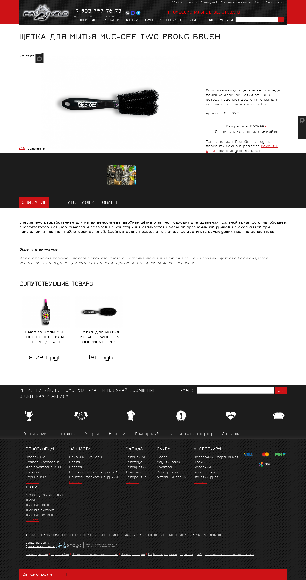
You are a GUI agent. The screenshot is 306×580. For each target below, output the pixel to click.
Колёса (75, 467)
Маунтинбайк (168, 462)
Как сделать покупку (190, 434)
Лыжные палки (38, 505)
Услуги (226, 20)
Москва (257, 126)
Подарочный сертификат (216, 457)
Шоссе (162, 457)
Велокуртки (136, 467)
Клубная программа (162, 554)
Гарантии (186, 554)
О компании (35, 434)
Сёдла (74, 462)
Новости (191, 2)
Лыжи (191, 20)
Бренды (208, 20)
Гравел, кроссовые (43, 462)
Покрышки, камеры (85, 457)
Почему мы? (209, 2)
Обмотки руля (206, 477)
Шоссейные (35, 457)
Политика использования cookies (229, 554)
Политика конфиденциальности (95, 554)
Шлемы (199, 462)
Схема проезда (37, 554)
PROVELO (46, 13)
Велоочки (202, 467)
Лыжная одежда (40, 510)
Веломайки (135, 457)
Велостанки (204, 472)
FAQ (199, 554)
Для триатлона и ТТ (43, 467)
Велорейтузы (137, 477)
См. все (32, 482)
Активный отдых (171, 477)
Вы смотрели (46, 574)
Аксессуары (170, 20)
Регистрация (275, 2)
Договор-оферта (133, 554)
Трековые (34, 472)
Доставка (227, 2)
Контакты (244, 2)
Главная (26, 29)
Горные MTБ (36, 477)
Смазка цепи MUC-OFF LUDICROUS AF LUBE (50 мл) (46, 337)
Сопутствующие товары (87, 203)
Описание (34, 203)
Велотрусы (135, 462)
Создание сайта (37, 543)
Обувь (149, 20)
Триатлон (134, 472)
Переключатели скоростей (93, 472)
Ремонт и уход (70, 29)
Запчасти (110, 20)
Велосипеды (85, 20)
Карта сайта (60, 554)
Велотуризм (167, 472)
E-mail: (185, 391)
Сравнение (36, 149)
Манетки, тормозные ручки (93, 477)
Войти (258, 2)
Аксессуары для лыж (45, 495)
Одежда (131, 20)
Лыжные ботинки (40, 515)
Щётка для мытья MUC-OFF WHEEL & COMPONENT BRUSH (99, 337)
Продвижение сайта (40, 547)
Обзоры (177, 2)
